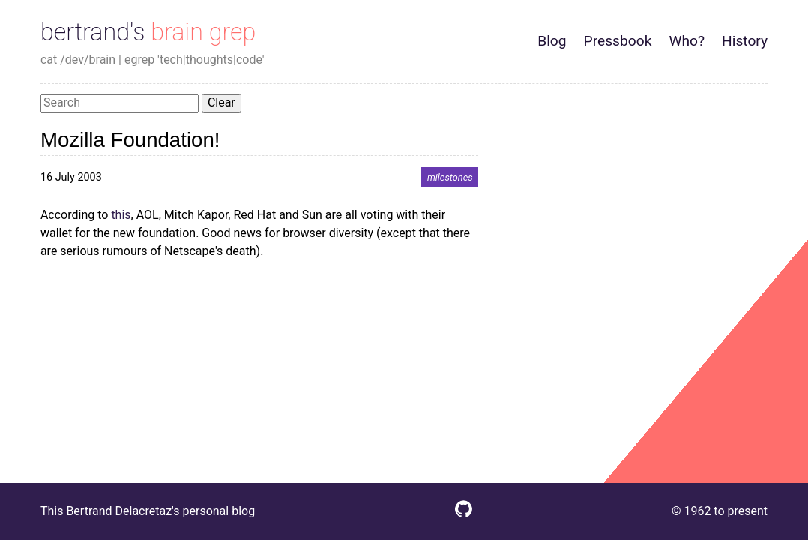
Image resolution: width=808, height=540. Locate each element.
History (745, 41)
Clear (221, 102)
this (120, 215)
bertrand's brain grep (148, 32)
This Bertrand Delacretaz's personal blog (147, 511)
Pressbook (618, 41)
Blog (551, 41)
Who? (687, 41)
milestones (450, 177)
